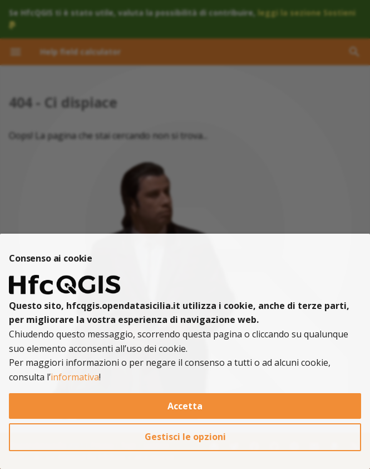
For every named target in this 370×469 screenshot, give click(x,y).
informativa (75, 377)
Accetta (185, 406)
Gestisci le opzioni (185, 437)
